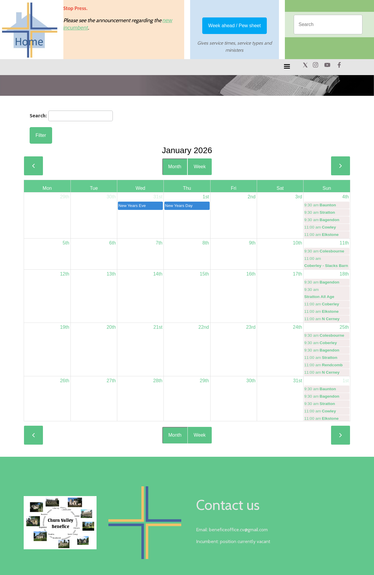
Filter (41, 135)
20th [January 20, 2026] (111, 327)
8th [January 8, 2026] (205, 242)
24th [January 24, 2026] (297, 327)
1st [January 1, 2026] (206, 196)
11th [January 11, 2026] (344, 242)
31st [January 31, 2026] (297, 380)
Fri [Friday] (233, 188)
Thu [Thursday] (187, 188)
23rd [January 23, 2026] (251, 327)
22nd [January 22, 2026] (203, 327)
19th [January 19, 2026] (64, 327)
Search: (38, 115)
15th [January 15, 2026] (204, 273)
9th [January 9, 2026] (252, 242)
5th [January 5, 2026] (66, 242)
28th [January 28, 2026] (157, 380)
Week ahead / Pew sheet (234, 25)
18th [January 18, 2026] (344, 273)
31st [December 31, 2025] (157, 196)
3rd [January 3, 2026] (298, 196)
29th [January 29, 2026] (204, 380)
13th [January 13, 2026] (111, 273)
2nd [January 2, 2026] (252, 196)
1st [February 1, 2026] (346, 380)
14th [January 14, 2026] (157, 273)
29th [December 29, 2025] (64, 196)
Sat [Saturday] (280, 188)
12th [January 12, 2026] (64, 273)
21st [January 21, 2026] (157, 327)
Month (174, 166)
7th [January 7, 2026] (159, 242)
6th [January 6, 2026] (112, 242)
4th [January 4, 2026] (345, 196)
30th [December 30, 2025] (111, 196)
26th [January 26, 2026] (64, 380)
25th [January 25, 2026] (344, 327)
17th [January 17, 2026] (297, 273)
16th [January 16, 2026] (251, 273)
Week (200, 166)
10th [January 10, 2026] (297, 242)
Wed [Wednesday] (140, 188)
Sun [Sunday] (326, 188)
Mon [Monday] (47, 188)
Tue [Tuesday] (94, 188)
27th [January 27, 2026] (111, 380)
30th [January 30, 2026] (251, 380)
